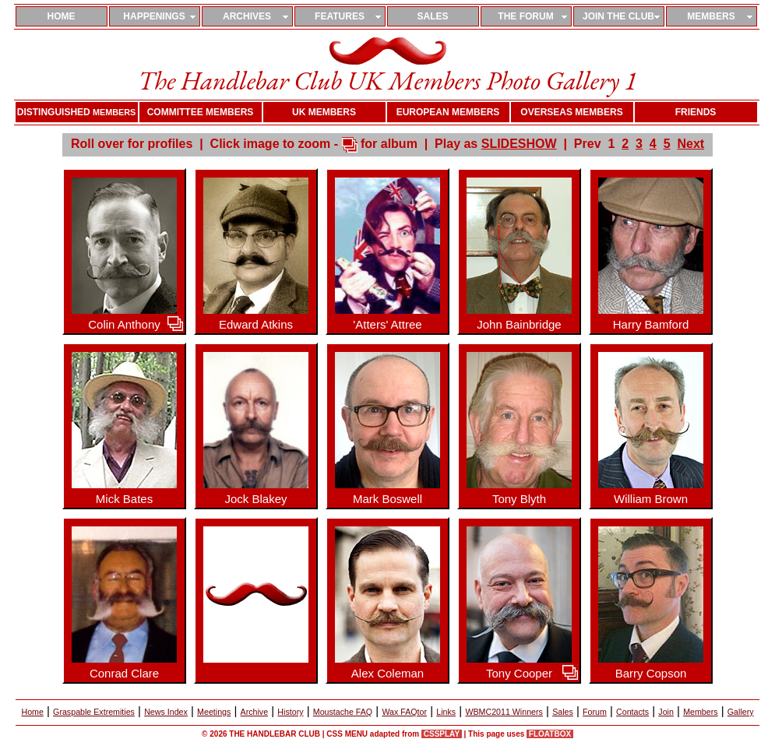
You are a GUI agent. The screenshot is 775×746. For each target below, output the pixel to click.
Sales (562, 711)
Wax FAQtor (404, 711)
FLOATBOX (550, 734)
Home (32, 711)
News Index (166, 711)
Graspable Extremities (94, 711)
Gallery (740, 711)
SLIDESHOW (519, 143)
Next (690, 143)
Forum (595, 711)
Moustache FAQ (342, 711)
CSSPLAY (441, 734)
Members (700, 711)
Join (666, 711)
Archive (255, 711)
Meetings (214, 711)
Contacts (632, 711)
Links (446, 711)
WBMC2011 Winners (504, 711)
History (290, 711)
